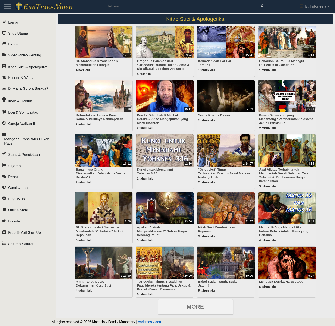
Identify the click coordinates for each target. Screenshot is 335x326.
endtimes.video (149, 322)
